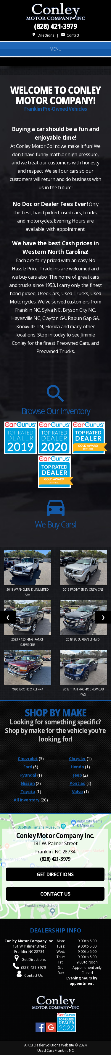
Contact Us (33, 975)
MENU (55, 49)
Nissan (28, 783)
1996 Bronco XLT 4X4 (28, 689)
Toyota (27, 791)
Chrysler (77, 758)
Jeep (77, 775)
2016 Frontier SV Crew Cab (83, 589)
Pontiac (77, 783)
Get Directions (34, 959)
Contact (70, 35)
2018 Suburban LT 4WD (83, 639)
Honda (77, 767)
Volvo (77, 791)
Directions (43, 35)
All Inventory (26, 800)
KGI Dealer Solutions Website (51, 1045)
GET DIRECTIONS (55, 874)
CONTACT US (55, 894)
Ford (27, 767)
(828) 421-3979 (55, 26)
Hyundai (28, 775)
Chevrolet (28, 758)
